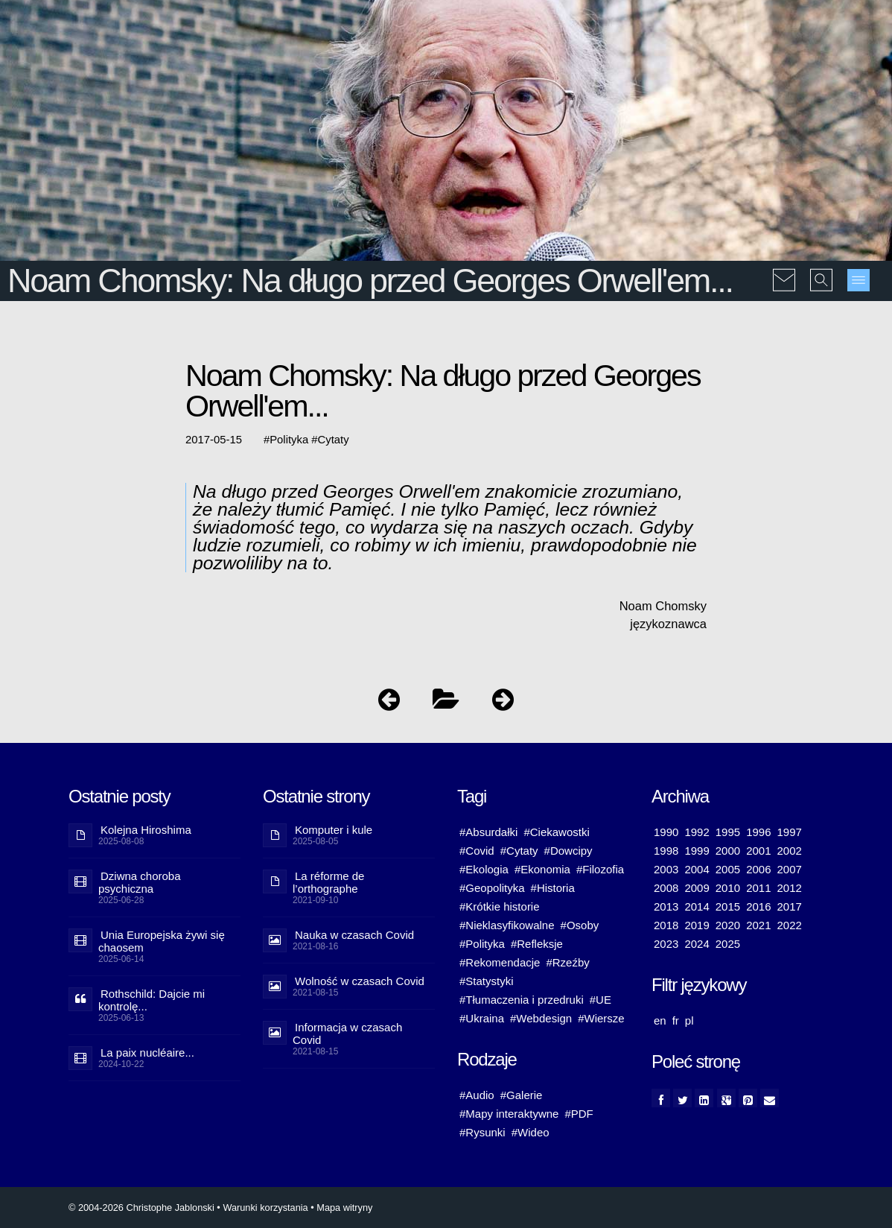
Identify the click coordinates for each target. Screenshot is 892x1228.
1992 (696, 832)
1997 (789, 832)
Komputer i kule (333, 829)
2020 (728, 925)
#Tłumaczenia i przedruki (521, 999)
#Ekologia (484, 869)
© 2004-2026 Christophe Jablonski (141, 1207)
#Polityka (482, 943)
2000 (728, 850)
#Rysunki (482, 1132)
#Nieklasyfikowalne (507, 925)
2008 (666, 888)
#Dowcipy (568, 850)
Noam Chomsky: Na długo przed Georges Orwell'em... (370, 281)
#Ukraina (481, 1018)
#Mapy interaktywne (508, 1113)
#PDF (578, 1113)
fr (675, 1020)
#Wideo (530, 1132)
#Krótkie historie (499, 906)
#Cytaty (519, 850)
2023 (666, 943)
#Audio (476, 1095)
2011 (758, 888)
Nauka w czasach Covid (354, 934)
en (660, 1020)
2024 (696, 943)
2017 (789, 906)
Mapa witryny (344, 1207)
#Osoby (580, 925)
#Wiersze (601, 1018)
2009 (696, 888)
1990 (666, 832)
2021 (758, 925)
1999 (696, 850)
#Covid (476, 850)
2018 (666, 925)
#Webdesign (541, 1018)
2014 (696, 906)
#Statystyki (486, 981)
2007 (789, 869)
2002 (789, 850)
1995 (728, 832)
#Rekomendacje (499, 962)
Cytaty (333, 440)
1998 (666, 850)
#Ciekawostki (556, 832)
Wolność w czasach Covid (359, 981)
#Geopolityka (492, 888)
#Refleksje (537, 943)
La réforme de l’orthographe (328, 882)
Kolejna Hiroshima (146, 829)
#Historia (553, 888)
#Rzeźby (567, 962)
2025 (728, 943)
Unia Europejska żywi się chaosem (161, 941)
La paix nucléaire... (147, 1052)
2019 (696, 925)
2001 (758, 850)
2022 (789, 925)
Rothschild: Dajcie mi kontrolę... (151, 1000)
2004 (696, 869)
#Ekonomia (542, 869)
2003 (666, 869)
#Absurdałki (488, 832)
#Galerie (521, 1095)
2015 (728, 906)
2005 (728, 869)
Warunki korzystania (265, 1207)
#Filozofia (600, 869)
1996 (758, 832)
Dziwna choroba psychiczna (139, 882)
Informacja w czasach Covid (347, 1033)
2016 (758, 906)
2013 (666, 906)
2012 (789, 888)
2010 (728, 888)
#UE (600, 999)
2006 (758, 869)
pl (689, 1020)
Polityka (289, 440)
